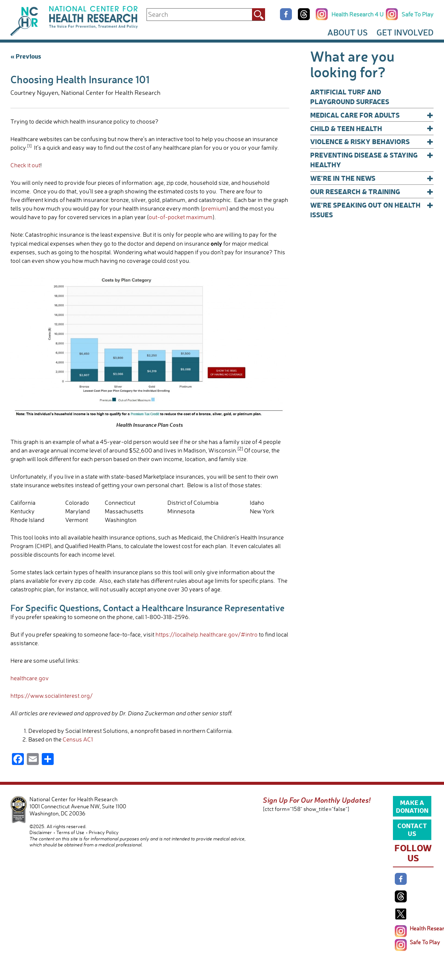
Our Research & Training (372, 191)
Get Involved (405, 32)
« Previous (25, 56)
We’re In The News (372, 178)
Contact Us (412, 829)
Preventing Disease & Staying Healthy (372, 159)
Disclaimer (40, 832)
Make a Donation (412, 806)
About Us (347, 32)
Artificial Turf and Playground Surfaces (349, 96)
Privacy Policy (104, 832)
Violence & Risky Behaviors (372, 141)
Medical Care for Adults (372, 115)
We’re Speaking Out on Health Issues (372, 209)
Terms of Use (70, 832)
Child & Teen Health (372, 128)
